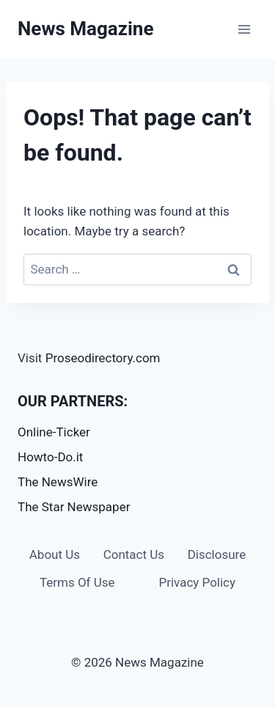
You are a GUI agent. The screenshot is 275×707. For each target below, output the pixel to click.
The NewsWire (58, 482)
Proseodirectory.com (103, 358)
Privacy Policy (196, 582)
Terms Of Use (77, 582)
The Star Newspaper (74, 506)
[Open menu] (243, 29)
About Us (54, 554)
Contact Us (133, 554)
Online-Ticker (54, 432)
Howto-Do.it (50, 457)
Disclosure (217, 554)
